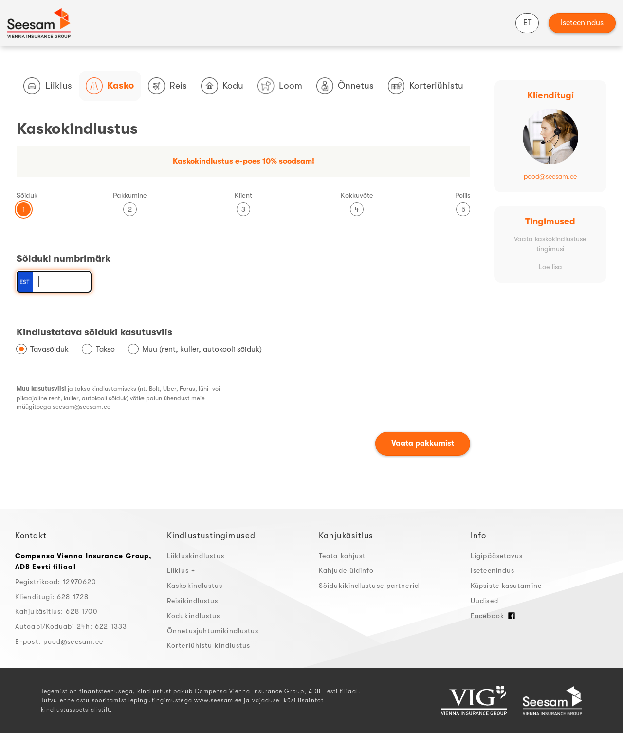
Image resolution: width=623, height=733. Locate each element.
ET (527, 22)
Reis (167, 85)
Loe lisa (550, 267)
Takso (105, 349)
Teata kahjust (342, 556)
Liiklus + (181, 570)
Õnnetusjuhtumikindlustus (212, 631)
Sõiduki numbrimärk (63, 258)
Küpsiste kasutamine (506, 585)
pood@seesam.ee (550, 176)
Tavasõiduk (49, 349)
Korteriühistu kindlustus (208, 645)
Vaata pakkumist (422, 443)
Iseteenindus (582, 22)
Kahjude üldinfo (346, 570)
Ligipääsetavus (497, 556)
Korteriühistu (425, 85)
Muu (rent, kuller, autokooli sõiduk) (202, 349)
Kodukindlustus (193, 616)
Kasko (110, 85)
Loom (279, 85)
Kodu (222, 85)
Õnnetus (345, 85)
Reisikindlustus (193, 601)
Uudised (484, 601)
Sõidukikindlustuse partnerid (369, 585)
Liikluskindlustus (195, 556)
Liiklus (47, 85)
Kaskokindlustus (195, 585)
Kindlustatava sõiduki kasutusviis (94, 332)
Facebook (493, 616)
